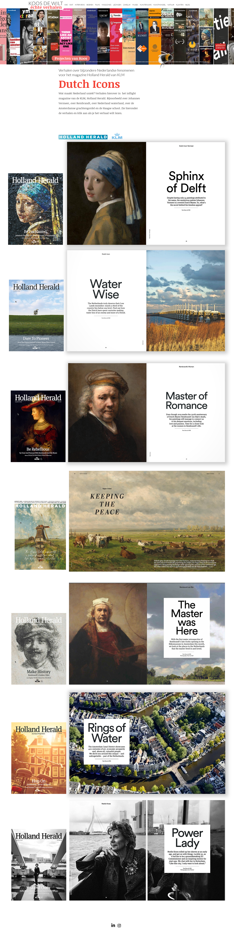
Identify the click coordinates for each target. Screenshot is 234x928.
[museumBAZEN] (74, 61)
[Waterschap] (67, 61)
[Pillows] (172, 61)
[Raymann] (153, 61)
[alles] (109, 61)
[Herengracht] (44, 61)
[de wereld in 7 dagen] (133, 61)
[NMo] (57, 61)
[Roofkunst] (119, 61)
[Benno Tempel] (104, 61)
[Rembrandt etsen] (170, 61)
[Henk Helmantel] (199, 61)
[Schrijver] (66, 61)
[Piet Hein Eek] (192, 61)
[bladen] (127, 61)
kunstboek (12, 10)
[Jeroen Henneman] (147, 61)
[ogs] (33, 61)
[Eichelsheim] (59, 61)
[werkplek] (196, 61)
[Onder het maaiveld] (126, 61)
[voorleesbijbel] (167, 61)
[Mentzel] (187, 61)
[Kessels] (49, 61)
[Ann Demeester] (193, 61)
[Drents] (46, 61)
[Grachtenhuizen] (140, 61)
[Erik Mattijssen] (90, 61)
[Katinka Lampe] (189, 61)
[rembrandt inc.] (202, 61)
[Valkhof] (36, 61)
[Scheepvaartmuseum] (117, 61)
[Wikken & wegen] (113, 61)
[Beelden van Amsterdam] (76, 61)
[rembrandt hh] (200, 61)
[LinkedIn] (113, 925)
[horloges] (149, 61)
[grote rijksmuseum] (120, 61)
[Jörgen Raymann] (190, 61)
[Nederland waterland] (177, 61)
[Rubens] (84, 61)
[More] (93, 61)
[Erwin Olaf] (73, 61)
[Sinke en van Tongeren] (87, 61)
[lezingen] (106, 61)
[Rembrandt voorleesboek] (137, 61)
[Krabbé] (110, 61)
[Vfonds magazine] (37, 61)
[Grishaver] (179, 61)
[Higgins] (103, 61)
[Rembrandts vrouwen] (129, 61)
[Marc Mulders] (99, 61)
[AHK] (77, 61)
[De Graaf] (54, 61)
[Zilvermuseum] (40, 61)
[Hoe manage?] (136, 61)
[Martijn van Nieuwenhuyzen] (89, 61)
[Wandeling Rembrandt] (157, 61)
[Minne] (70, 61)
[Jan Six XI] (197, 61)
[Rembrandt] (169, 61)
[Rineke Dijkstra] (123, 61)
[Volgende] (232, 36)
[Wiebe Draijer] (150, 61)
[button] (66, 4)
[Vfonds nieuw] (107, 61)
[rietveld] (139, 61)
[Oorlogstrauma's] (156, 61)
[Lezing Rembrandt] (114, 61)
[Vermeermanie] (176, 61)
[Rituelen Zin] (182, 61)
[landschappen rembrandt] (130, 61)
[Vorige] (2, 36)
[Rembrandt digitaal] (180, 61)
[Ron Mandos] (143, 61)
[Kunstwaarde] (86, 61)
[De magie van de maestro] (152, 61)
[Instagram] (119, 925)
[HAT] (183, 61)
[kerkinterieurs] (159, 61)
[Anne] (47, 61)
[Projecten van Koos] (71, 58)
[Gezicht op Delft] (56, 61)
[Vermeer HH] (163, 61)
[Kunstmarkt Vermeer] (173, 61)
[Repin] (63, 61)
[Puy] (39, 61)
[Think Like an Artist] (100, 61)
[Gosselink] (80, 61)
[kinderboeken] (34, 61)
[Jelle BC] (64, 61)
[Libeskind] (69, 61)
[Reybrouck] (94, 61)
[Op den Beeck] (96, 61)
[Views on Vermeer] (160, 61)
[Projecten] (29, 61)
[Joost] (83, 61)
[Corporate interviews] (53, 61)
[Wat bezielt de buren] (50, 61)
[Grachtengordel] (166, 61)
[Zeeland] (203, 61)
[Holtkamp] (116, 61)
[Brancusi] (43, 61)
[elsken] (30, 61)
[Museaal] (79, 61)
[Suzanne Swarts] (60, 61)
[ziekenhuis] (162, 61)
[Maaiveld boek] (97, 61)
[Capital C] (186, 61)
